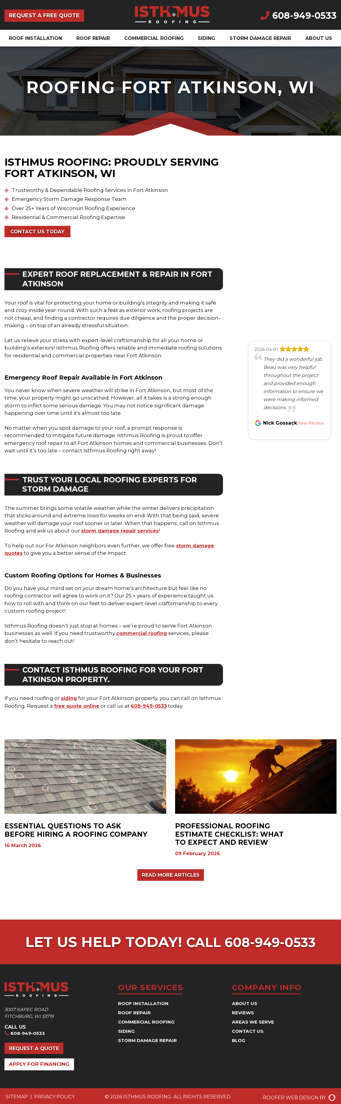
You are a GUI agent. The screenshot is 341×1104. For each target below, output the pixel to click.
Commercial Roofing (154, 38)
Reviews (243, 1014)
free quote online (77, 706)
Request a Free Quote (44, 15)
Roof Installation (35, 38)
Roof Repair (93, 38)
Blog (239, 1042)
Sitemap (17, 1100)
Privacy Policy (54, 1100)
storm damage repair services (121, 532)
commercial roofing (142, 634)
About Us (318, 38)
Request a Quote (36, 1051)
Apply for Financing (41, 1067)
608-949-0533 (298, 15)
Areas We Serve (254, 1023)
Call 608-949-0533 (251, 943)
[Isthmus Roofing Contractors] (172, 21)
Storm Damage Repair (260, 38)
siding (69, 699)
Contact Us (248, 1032)
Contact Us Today (39, 232)
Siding (206, 38)
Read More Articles (170, 876)
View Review (310, 423)
